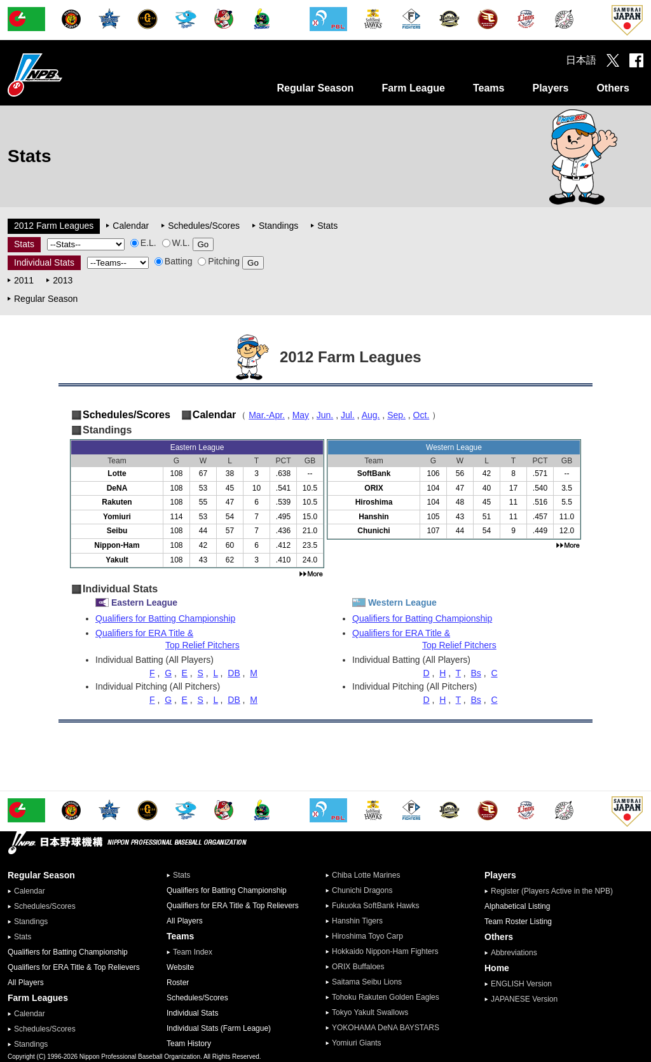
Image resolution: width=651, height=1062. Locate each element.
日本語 (581, 60)
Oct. (421, 415)
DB (234, 673)
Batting (173, 261)
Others (612, 88)
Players (550, 88)
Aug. (371, 415)
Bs (475, 673)
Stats (327, 226)
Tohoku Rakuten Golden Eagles (385, 997)
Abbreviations (514, 952)
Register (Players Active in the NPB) (555, 891)
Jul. (348, 415)
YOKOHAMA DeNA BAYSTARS (385, 1027)
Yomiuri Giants (356, 1042)
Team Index (192, 952)
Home (496, 968)
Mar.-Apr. (267, 415)
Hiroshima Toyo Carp (367, 936)
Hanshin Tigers (357, 920)
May (300, 415)
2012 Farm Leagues (53, 226)
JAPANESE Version (524, 999)
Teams (489, 88)
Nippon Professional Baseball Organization (67, 74)
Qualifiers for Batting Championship (165, 618)
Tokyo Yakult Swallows (370, 1012)
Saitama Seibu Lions (367, 981)
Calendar (131, 226)
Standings (278, 226)
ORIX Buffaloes (358, 966)
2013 (62, 280)
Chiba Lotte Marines (366, 875)
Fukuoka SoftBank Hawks (375, 905)
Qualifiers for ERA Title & (209, 639)
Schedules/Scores (204, 226)
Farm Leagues (38, 998)
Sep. (396, 415)
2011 (24, 280)
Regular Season (315, 88)
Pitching (219, 261)
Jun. (325, 415)
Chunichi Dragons (362, 890)
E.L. (143, 243)
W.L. (176, 243)
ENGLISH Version (521, 983)
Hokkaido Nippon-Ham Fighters (385, 951)
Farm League (413, 88)
